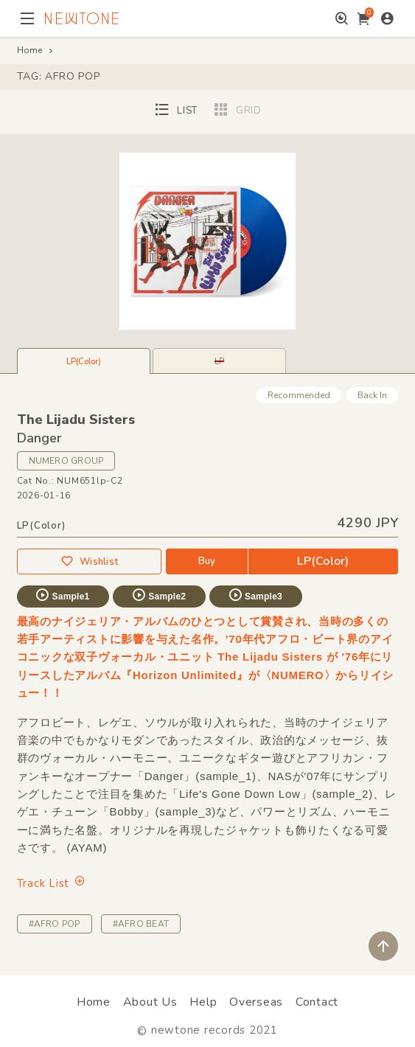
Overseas (256, 1002)
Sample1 (62, 595)
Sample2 (158, 595)
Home (29, 50)
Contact (317, 1002)
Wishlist (89, 561)
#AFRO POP (54, 924)
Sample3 (255, 595)
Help (203, 1002)
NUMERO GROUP (66, 461)
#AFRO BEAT (141, 924)
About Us (150, 1002)
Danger (39, 438)
